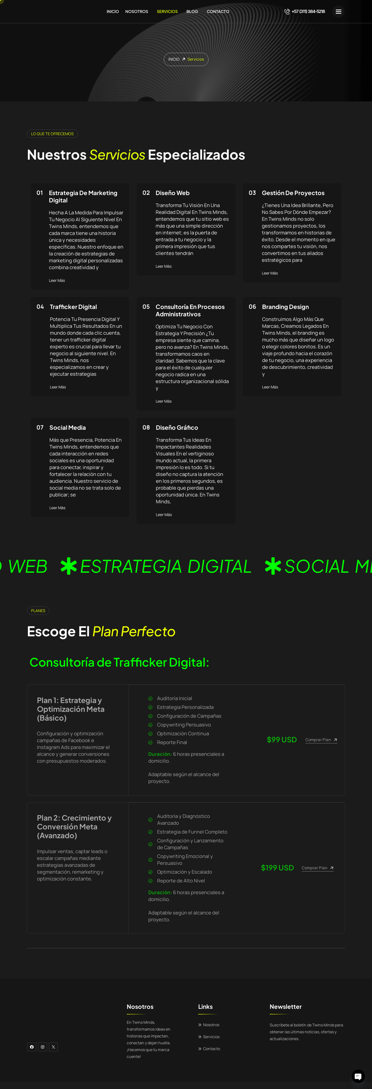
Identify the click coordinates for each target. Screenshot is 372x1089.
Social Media (67, 427)
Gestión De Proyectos (293, 192)
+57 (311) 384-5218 (304, 11)
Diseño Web (173, 192)
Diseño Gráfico (177, 427)
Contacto (218, 11)
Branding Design (285, 306)
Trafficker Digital (73, 306)
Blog (192, 11)
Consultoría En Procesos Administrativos (190, 310)
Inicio (113, 11)
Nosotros (136, 11)
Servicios (167, 11)
